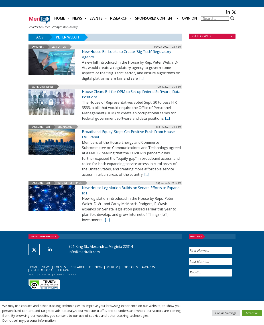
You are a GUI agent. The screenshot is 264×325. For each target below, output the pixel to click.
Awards (148, 267)
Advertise (45, 274)
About (31, 274)
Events (96, 18)
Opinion (189, 18)
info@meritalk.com (84, 251)
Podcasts (130, 267)
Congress (38, 46)
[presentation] (222, 288)
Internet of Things (70, 182)
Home (59, 18)
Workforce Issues (42, 86)
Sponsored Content (154, 18)
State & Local (42, 270)
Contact (59, 274)
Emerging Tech (41, 126)
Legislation (59, 46)
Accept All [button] (252, 313)
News (77, 18)
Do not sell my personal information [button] (29, 320)
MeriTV (112, 267)
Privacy (72, 274)
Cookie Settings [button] (225, 313)
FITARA (63, 270)
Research (119, 18)
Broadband (65, 126)
